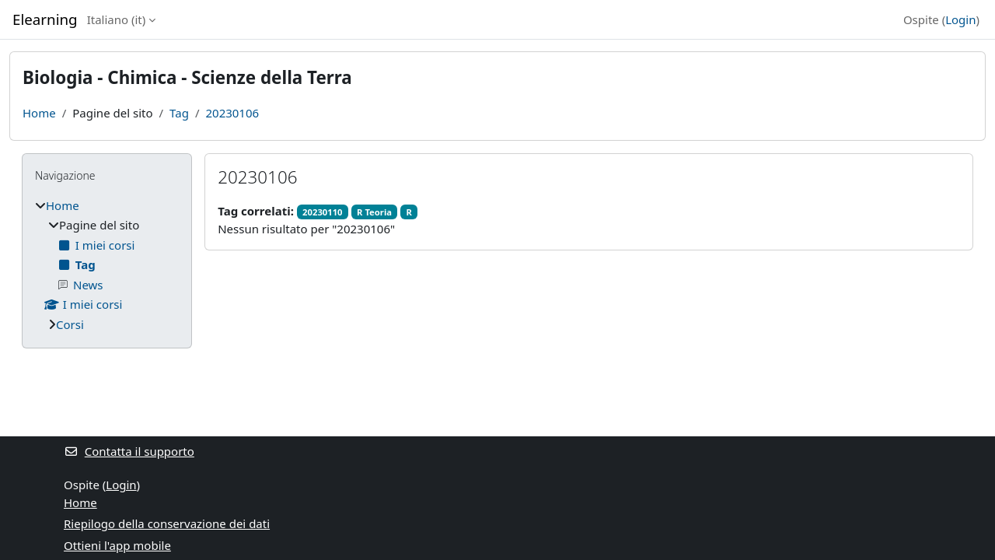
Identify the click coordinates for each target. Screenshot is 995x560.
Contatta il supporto (129, 451)
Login (960, 19)
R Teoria (374, 212)
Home (39, 113)
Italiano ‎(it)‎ (116, 19)
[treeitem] (107, 265)
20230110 (322, 212)
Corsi (70, 324)
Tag (179, 113)
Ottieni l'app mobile (117, 545)
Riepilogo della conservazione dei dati (167, 523)
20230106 (232, 113)
